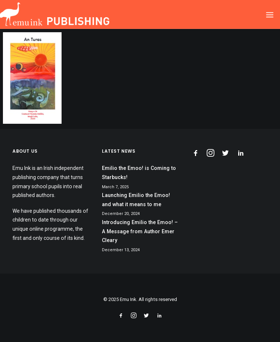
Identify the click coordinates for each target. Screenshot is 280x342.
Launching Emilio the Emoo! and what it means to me (136, 199)
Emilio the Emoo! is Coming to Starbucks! (139, 172)
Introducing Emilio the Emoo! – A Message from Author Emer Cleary (140, 231)
